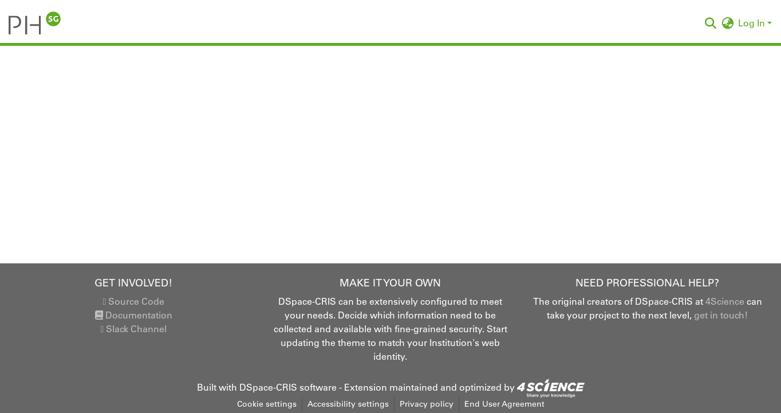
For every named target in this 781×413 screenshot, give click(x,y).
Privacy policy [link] (426, 404)
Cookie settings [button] (267, 404)
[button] (35, 22)
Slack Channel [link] (133, 329)
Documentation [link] (133, 315)
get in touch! (721, 315)
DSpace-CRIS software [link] (288, 387)
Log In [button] (752, 23)
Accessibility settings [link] (348, 404)
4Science (724, 301)
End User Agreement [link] (504, 404)
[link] (551, 387)
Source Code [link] (133, 301)
